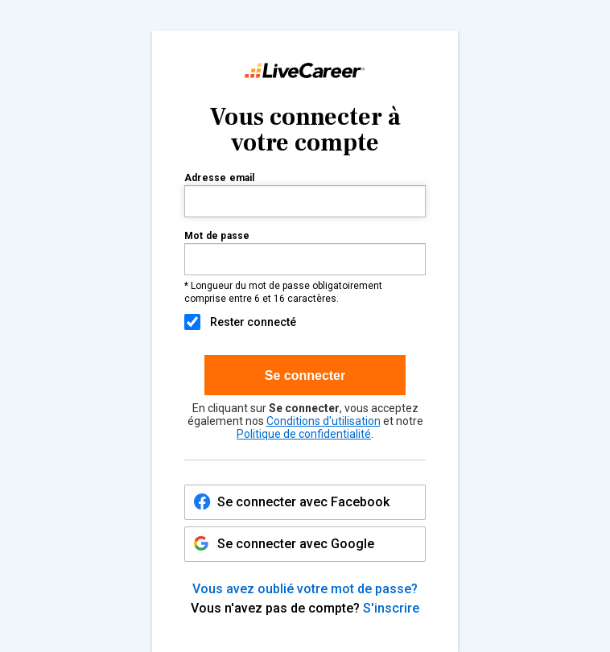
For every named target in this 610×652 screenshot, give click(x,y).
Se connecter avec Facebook (303, 502)
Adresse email (219, 178)
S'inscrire (391, 608)
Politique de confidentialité (304, 433)
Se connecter (305, 375)
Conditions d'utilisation (323, 421)
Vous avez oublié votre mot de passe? (305, 589)
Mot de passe (216, 236)
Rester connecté (240, 322)
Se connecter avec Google (284, 546)
